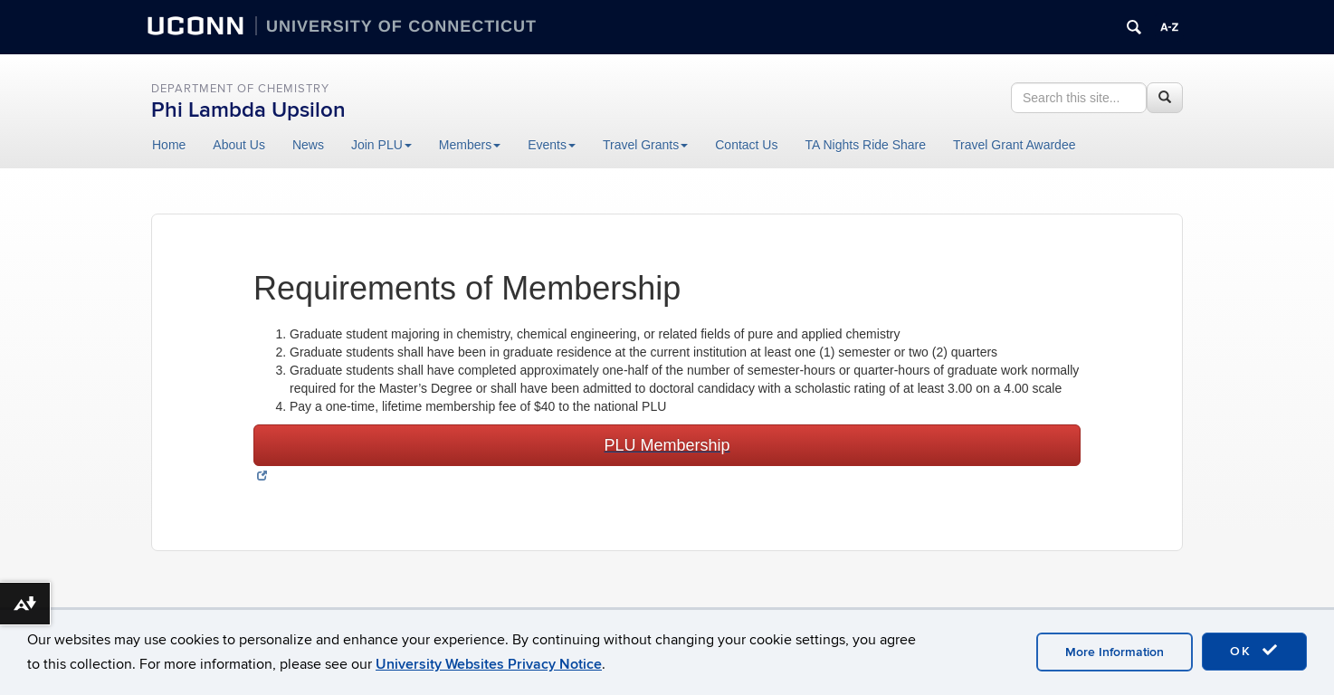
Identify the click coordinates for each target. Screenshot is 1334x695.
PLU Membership (666, 445)
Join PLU (381, 145)
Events (552, 145)
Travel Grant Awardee (1014, 145)
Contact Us (746, 145)
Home (169, 145)
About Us (239, 145)
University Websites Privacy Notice (489, 664)
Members (469, 145)
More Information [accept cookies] (1114, 652)
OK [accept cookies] (1254, 651)
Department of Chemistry (240, 88)
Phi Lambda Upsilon (248, 110)
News (308, 145)
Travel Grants (645, 145)
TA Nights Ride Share (865, 145)
